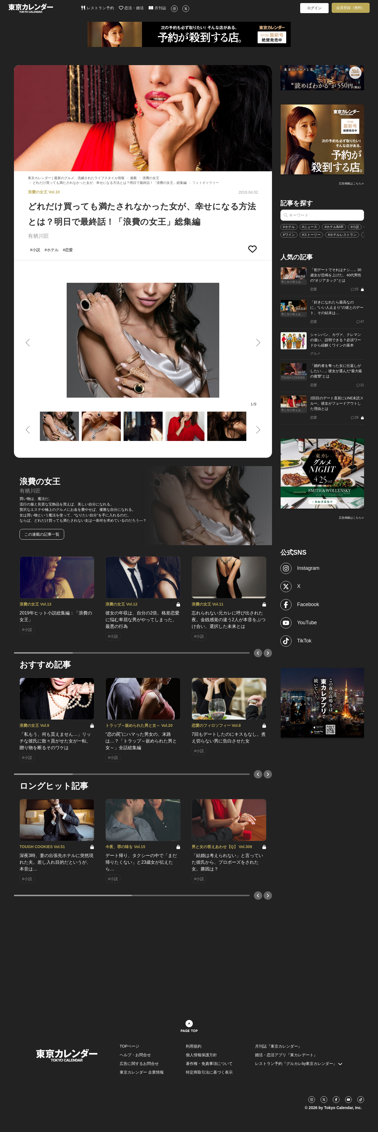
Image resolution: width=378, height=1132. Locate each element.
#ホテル (289, 227)
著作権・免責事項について (209, 1063)
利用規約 (193, 1046)
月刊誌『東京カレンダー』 (278, 1046)
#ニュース (309, 227)
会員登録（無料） (350, 8)
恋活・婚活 (131, 8)
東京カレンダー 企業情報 (142, 1072)
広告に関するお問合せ (139, 1063)
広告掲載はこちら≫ (351, 183)
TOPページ (129, 1046)
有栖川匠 (38, 236)
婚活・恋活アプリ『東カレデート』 (286, 1055)
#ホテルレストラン (342, 235)
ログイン (314, 8)
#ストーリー (311, 235)
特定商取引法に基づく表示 (209, 1072)
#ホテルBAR (333, 227)
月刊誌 (157, 8)
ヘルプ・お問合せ (135, 1055)
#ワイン (289, 235)
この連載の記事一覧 (41, 534)
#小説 (355, 227)
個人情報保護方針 (201, 1055)
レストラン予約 (97, 8)
